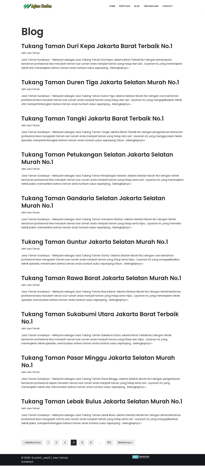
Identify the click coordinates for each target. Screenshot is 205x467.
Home (112, 6)
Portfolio (124, 6)
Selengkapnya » (120, 68)
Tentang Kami (151, 6)
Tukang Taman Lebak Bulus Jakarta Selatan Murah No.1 (101, 403)
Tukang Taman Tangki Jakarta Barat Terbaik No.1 (92, 119)
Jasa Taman (33, 52)
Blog (137, 6)
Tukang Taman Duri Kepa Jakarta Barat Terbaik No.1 (96, 46)
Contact (167, 6)
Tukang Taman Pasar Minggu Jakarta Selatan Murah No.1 (98, 362)
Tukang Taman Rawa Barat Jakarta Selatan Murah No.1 (101, 279)
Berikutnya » (125, 443)
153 (109, 443)
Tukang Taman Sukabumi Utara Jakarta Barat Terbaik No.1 (100, 319)
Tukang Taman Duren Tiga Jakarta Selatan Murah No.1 (100, 82)
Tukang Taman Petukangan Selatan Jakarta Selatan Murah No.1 (97, 158)
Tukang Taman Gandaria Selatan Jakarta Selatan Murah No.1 (93, 202)
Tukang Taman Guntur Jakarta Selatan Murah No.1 (94, 242)
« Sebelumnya (32, 443)
